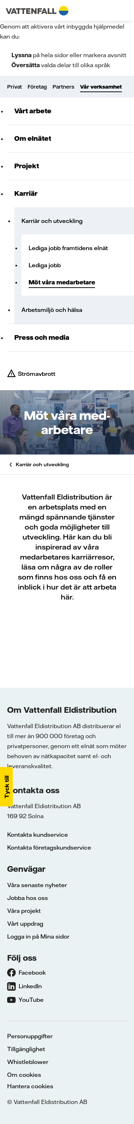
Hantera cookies (30, 1086)
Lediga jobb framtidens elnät (68, 248)
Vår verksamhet (101, 87)
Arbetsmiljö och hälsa (51, 309)
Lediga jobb (45, 265)
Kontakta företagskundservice (49, 847)
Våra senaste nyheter (37, 885)
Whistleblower (27, 1061)
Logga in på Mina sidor (38, 936)
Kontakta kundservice (37, 834)
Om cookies (24, 1074)
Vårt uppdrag (25, 923)
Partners (63, 87)
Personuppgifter (30, 1036)
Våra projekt (24, 910)
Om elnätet (32, 138)
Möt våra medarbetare (62, 282)
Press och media (41, 337)
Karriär (26, 193)
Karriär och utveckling (52, 220)
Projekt (26, 166)
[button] (6, 786)
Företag (37, 87)
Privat (14, 87)
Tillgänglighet (26, 1049)
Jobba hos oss (27, 897)
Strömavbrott (36, 373)
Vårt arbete (32, 111)
